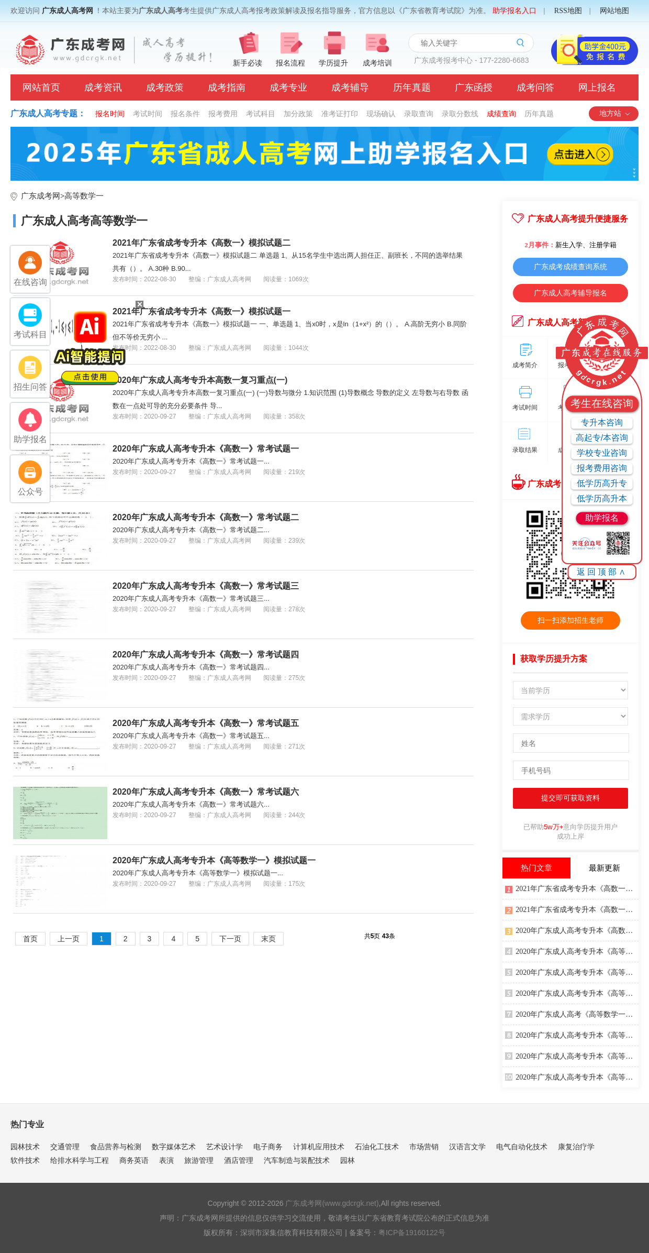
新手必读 (247, 63)
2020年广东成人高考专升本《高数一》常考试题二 (206, 517)
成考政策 (165, 87)
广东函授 (474, 87)
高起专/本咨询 (602, 437)
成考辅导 (350, 87)
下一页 (230, 939)
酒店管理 (238, 1160)
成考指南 (226, 87)
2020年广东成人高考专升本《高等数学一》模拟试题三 (572, 992)
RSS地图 (568, 11)
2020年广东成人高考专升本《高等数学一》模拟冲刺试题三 (572, 1034)
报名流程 (290, 63)
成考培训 (377, 63)
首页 (30, 939)
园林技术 (25, 1146)
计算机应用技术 (318, 1146)
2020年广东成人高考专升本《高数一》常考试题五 (206, 723)
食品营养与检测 (115, 1146)
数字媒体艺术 (174, 1146)
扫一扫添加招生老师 (570, 620)
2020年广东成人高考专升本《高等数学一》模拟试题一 (214, 860)
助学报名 (602, 517)
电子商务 (268, 1146)
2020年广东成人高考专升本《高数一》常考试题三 (206, 585)
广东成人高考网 (67, 11)
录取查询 (418, 113)
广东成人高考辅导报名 (570, 293)
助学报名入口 (514, 11)
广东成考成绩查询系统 (570, 266)
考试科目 (260, 113)
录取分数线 (460, 113)
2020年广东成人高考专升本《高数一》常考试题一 (206, 448)
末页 (268, 939)
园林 (347, 1160)
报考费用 (223, 113)
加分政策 (298, 113)
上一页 (69, 939)
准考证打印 (339, 113)
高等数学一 (84, 196)
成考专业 (288, 87)
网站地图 (614, 11)
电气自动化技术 (521, 1146)
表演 (166, 1160)
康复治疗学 (576, 1146)
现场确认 (381, 113)
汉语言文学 (467, 1146)
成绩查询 (501, 113)
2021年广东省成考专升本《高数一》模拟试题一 (201, 311)
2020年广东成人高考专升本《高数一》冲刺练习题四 (572, 929)
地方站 (615, 113)
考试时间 (147, 113)
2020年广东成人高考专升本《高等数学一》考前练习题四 (572, 1055)
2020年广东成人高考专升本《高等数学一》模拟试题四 (572, 971)
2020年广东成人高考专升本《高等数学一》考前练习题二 (572, 1076)
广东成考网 (40, 196)
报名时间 (110, 113)
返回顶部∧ (602, 571)
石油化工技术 (377, 1146)
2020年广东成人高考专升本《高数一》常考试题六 (206, 791)
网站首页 (41, 87)
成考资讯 (103, 87)
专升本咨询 (602, 422)
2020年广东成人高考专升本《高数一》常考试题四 (206, 654)
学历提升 (333, 63)
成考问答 (535, 87)
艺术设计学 (224, 1146)
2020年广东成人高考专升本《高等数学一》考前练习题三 (572, 950)
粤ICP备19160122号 (411, 1232)
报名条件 (185, 113)
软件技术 (25, 1160)
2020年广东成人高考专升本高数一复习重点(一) (200, 380)
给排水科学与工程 (79, 1160)
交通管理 (65, 1146)
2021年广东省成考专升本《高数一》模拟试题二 (201, 242)
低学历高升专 (602, 483)
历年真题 (412, 87)
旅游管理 (199, 1160)
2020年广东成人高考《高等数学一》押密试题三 (572, 1013)
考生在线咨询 (601, 403)
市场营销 (424, 1146)
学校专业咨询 (602, 452)
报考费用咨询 (602, 468)
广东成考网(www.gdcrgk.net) (331, 1203)
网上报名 (597, 87)
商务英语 (134, 1160)
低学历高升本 (602, 498)
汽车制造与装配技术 (297, 1160)
